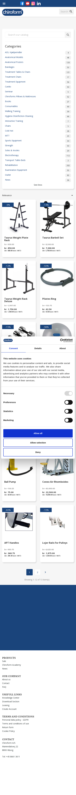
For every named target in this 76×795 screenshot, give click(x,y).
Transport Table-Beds (38, 161)
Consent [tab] (13, 348)
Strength (38, 146)
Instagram (33, 3)
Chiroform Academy (11, 664)
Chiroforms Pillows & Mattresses (38, 97)
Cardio (38, 87)
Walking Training (38, 111)
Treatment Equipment (38, 82)
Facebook (22, 3)
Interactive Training (38, 121)
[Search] (66, 11)
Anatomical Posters (38, 62)
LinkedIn (39, 3)
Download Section (10, 701)
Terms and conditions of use (15, 723)
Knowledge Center (10, 697)
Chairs (38, 126)
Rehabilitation (38, 165)
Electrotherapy (38, 156)
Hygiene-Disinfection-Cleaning (38, 116)
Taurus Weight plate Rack (16, 239)
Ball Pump (10, 482)
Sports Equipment (38, 141)
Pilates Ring (49, 299)
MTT (38, 136)
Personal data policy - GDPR (15, 719)
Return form (8, 727)
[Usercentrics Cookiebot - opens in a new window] (60, 340)
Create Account (9, 709)
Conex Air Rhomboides (55, 482)
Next (45, 572)
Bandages (38, 67)
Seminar (38, 92)
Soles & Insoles (38, 151)
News (38, 180)
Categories (13, 46)
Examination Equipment (38, 170)
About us (6, 679)
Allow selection (38, 442)
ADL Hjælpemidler (38, 53)
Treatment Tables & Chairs (38, 72)
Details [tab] (38, 348)
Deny (38, 452)
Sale (4, 661)
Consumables (38, 107)
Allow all (38, 433)
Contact (6, 683)
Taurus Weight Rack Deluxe (15, 300)
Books (38, 102)
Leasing (5, 705)
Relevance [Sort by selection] (38, 195)
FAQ (4, 687)
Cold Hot (38, 131)
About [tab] (62, 348)
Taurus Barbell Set (53, 237)
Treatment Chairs (38, 77)
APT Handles (11, 543)
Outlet (38, 175)
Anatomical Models (38, 58)
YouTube (28, 3)
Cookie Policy (8, 731)
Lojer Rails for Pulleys (54, 543)
